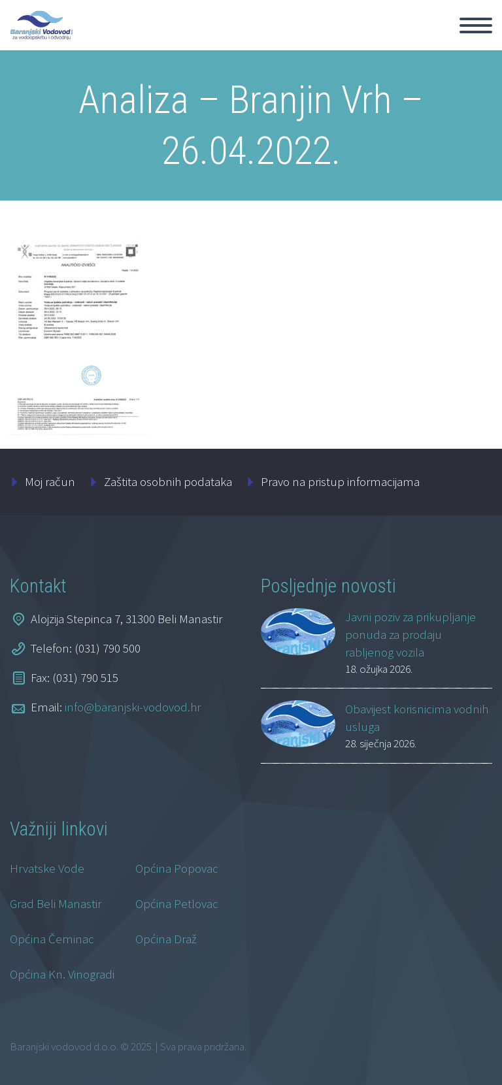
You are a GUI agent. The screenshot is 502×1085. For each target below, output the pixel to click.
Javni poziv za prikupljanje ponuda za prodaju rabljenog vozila (410, 634)
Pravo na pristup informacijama (340, 481)
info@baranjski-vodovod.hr (133, 707)
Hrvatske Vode (47, 868)
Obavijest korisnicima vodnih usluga (416, 717)
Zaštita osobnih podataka (168, 481)
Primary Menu (476, 25)
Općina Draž (166, 939)
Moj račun (50, 481)
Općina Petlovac (176, 903)
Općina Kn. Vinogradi (62, 974)
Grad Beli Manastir (55, 903)
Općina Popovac (176, 868)
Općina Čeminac (52, 939)
